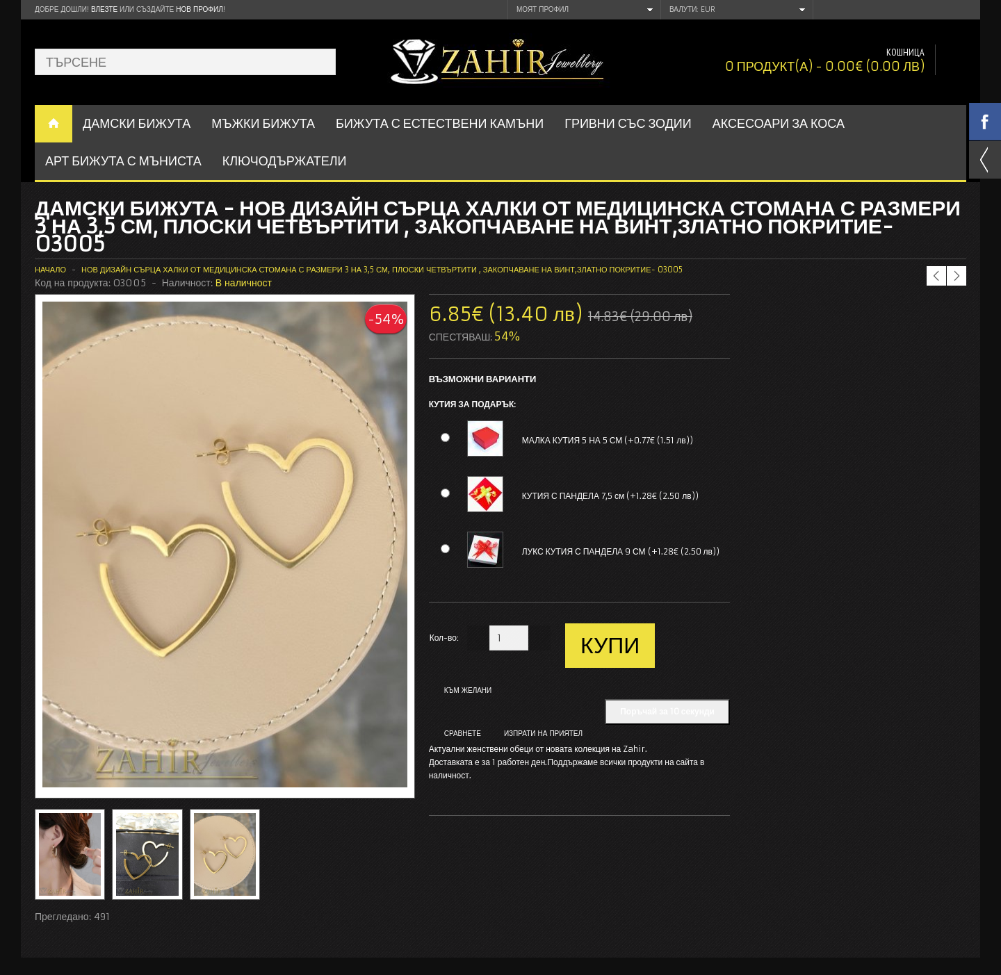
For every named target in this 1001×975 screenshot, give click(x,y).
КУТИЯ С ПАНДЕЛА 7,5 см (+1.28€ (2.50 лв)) (610, 496)
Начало (50, 270)
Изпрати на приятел (543, 733)
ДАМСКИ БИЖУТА (136, 123)
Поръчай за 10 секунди (667, 711)
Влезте (104, 9)
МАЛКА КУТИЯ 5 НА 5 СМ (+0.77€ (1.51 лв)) (607, 440)
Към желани (468, 690)
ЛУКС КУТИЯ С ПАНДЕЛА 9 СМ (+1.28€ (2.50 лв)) (620, 551)
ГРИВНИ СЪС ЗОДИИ (628, 123)
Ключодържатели (284, 161)
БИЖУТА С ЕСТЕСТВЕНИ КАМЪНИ (440, 123)
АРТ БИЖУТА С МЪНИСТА (123, 161)
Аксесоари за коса (779, 123)
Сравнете (462, 733)
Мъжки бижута (263, 123)
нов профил (199, 9)
